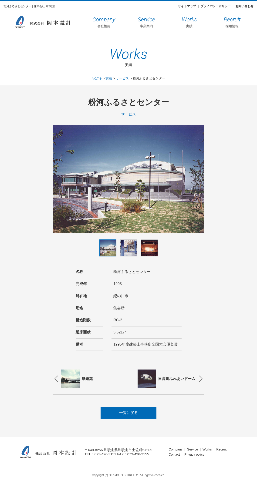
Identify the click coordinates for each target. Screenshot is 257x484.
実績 (189, 21)
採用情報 (232, 21)
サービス (122, 78)
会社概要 (103, 21)
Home (96, 78)
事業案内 (146, 21)
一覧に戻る (128, 413)
